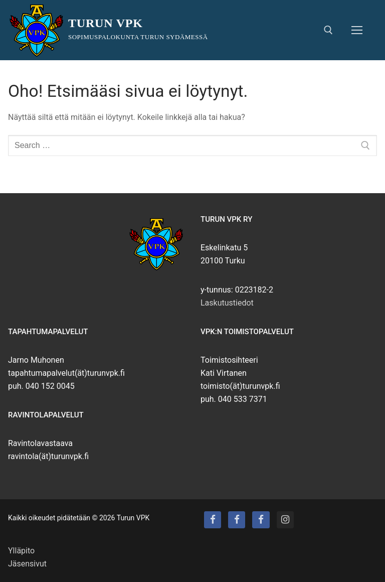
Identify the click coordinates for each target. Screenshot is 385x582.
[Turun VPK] (212, 519)
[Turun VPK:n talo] (236, 519)
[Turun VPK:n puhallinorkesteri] (260, 519)
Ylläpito (21, 550)
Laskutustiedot (227, 303)
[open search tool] (328, 30)
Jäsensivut (27, 563)
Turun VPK (105, 23)
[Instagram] (285, 519)
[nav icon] (357, 30)
